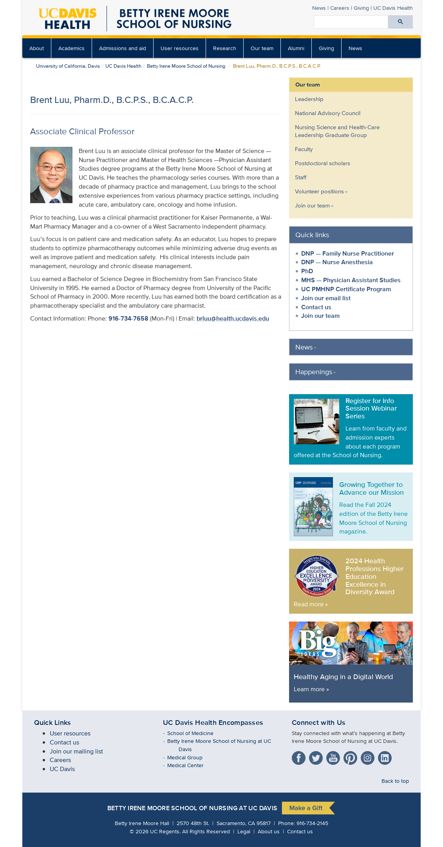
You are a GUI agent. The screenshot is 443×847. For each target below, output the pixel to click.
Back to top (395, 781)
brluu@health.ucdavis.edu (233, 318)
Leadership (309, 99)
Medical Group (191, 757)
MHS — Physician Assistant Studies (351, 280)
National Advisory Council (327, 113)
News (319, 8)
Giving (361, 8)
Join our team (320, 315)
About (36, 48)
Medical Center (191, 765)
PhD (307, 271)
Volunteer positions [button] (321, 191)
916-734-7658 (128, 318)
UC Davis (62, 768)
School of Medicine (196, 733)
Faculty (304, 149)
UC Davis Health (393, 8)
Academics (71, 48)
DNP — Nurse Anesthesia (337, 262)
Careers (339, 8)
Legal (243, 831)
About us (269, 831)
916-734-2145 (312, 823)
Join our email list (326, 298)
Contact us (316, 307)
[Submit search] (400, 22)
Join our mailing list (76, 751)
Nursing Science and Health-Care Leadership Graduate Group (337, 131)
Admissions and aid (122, 48)
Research (224, 48)
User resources (180, 48)
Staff (300, 177)
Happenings (315, 372)
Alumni (296, 48)
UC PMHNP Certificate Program (346, 289)
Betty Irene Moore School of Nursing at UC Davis (192, 808)
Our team (262, 48)
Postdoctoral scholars (322, 163)
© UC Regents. (155, 831)
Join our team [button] (314, 205)
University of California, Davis (68, 66)
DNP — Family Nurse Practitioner (347, 253)
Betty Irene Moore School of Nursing (186, 66)
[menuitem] (36, 48)
